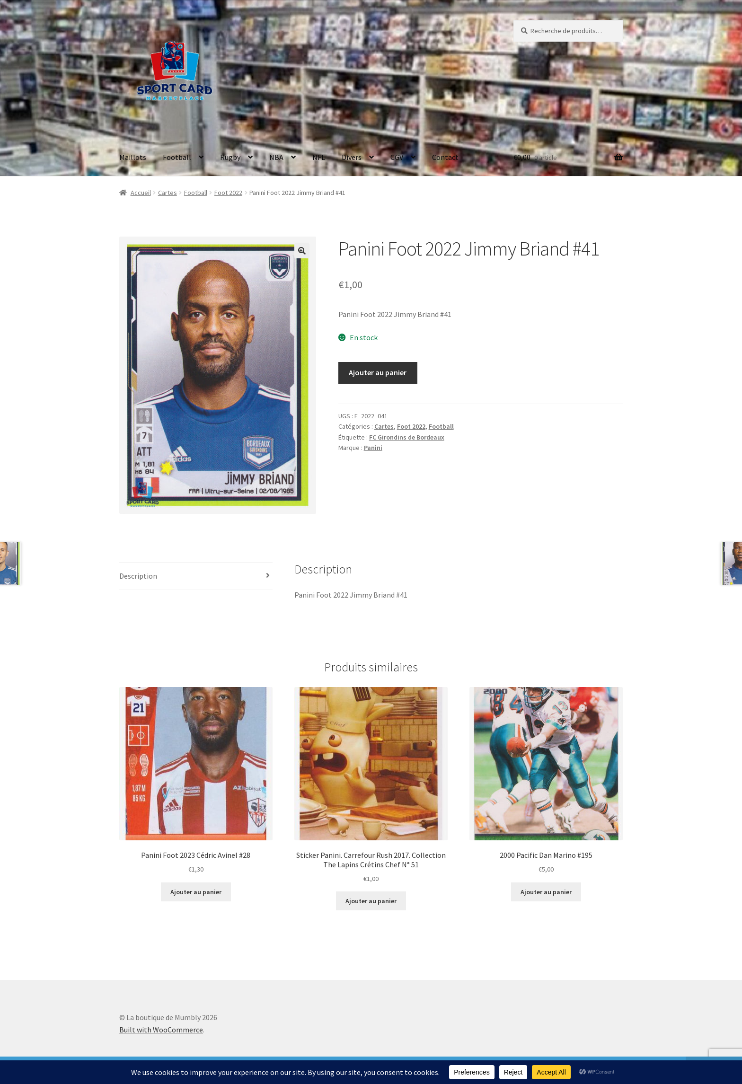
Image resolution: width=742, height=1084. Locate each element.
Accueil (141, 192)
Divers (352, 157)
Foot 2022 (228, 192)
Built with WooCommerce (161, 1029)
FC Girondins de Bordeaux (406, 437)
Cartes (167, 192)
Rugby (230, 157)
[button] (301, 250)
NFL (318, 157)
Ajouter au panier (377, 372)
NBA (276, 157)
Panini (373, 447)
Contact (445, 157)
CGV (396, 157)
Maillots (132, 157)
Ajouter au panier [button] (195, 892)
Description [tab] (138, 576)
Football (177, 157)
